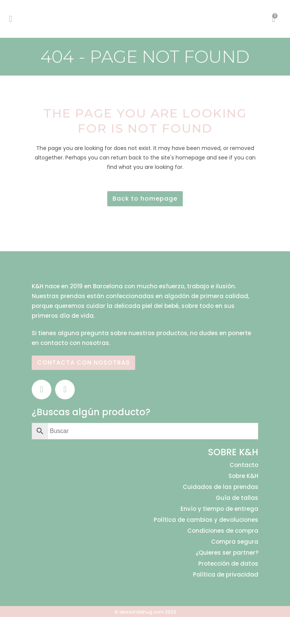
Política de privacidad (225, 574)
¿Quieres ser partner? (227, 553)
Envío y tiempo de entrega (219, 509)
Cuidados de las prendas (220, 487)
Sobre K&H (243, 476)
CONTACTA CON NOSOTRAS (83, 362)
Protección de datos (228, 563)
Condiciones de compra (222, 531)
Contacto (244, 465)
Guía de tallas (237, 498)
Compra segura (234, 542)
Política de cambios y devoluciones (206, 520)
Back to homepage (145, 198)
